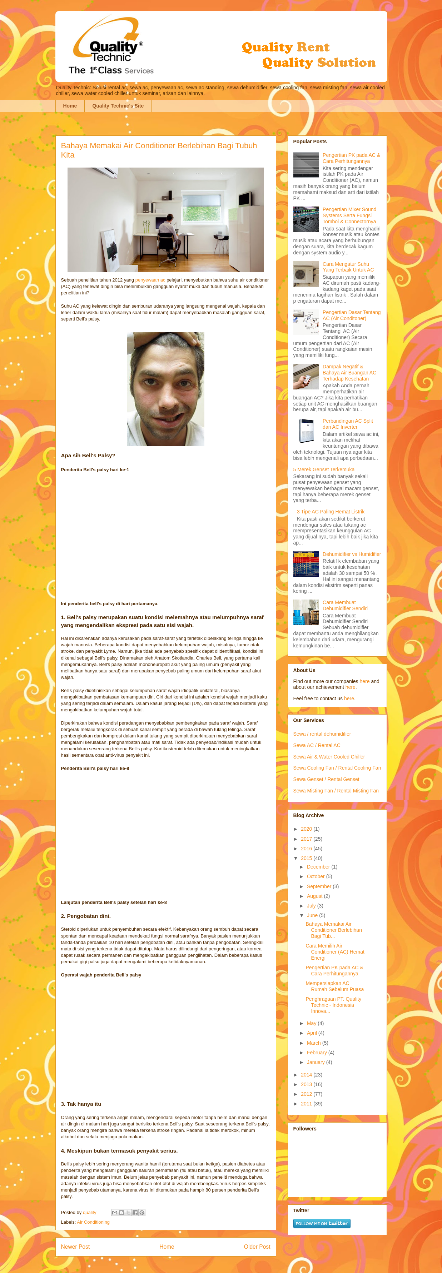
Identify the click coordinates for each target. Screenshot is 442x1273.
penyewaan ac (150, 280)
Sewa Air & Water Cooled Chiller (329, 757)
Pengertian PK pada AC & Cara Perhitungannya (351, 158)
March (314, 1043)
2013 (307, 1084)
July (312, 906)
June (313, 915)
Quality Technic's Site (118, 106)
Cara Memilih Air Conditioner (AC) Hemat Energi (335, 952)
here (364, 681)
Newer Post (75, 1247)
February (317, 1052)
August (315, 896)
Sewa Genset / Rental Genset (326, 779)
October (316, 876)
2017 (307, 839)
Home (70, 106)
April (312, 1033)
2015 (307, 858)
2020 (307, 829)
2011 (307, 1104)
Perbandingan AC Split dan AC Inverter (348, 424)
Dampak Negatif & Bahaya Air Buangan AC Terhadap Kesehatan (349, 373)
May (312, 1023)
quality (90, 1212)
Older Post (257, 1247)
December (319, 867)
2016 (307, 848)
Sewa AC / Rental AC (317, 745)
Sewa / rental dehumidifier (322, 734)
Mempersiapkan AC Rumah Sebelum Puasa (335, 986)
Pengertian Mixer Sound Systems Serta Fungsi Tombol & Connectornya (349, 215)
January (316, 1062)
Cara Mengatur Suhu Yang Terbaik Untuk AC (348, 267)
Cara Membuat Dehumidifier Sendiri (345, 605)
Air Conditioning (93, 1222)
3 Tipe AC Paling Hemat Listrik (330, 511)
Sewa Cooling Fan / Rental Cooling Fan (337, 768)
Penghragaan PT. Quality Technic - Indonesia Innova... (333, 1005)
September (320, 886)
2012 (307, 1094)
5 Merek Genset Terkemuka (324, 469)
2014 (307, 1075)
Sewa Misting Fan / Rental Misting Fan (336, 791)
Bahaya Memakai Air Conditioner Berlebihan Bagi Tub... (334, 930)
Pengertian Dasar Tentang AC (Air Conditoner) (352, 315)
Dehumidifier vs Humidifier (352, 554)
